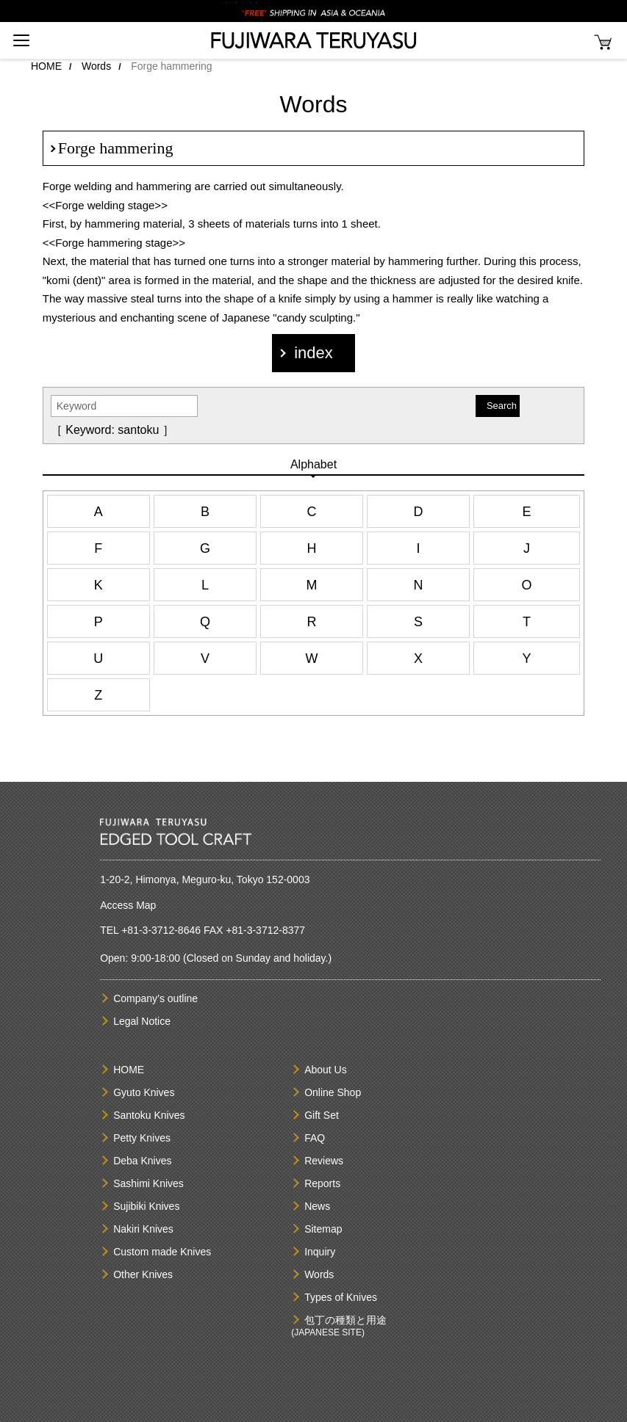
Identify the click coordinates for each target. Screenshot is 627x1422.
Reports (322, 1183)
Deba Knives (142, 1161)
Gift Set (321, 1115)
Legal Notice (142, 1021)
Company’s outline (155, 998)
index (313, 353)
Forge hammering (115, 148)
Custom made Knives (162, 1252)
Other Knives (143, 1274)
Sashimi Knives (148, 1183)
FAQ (314, 1138)
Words (96, 66)
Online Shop (332, 1092)
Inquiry (319, 1252)
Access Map (128, 905)
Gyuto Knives (143, 1092)
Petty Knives (142, 1138)
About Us (325, 1069)
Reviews (323, 1161)
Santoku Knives (148, 1115)
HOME (46, 66)
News (317, 1206)
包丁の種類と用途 (345, 1320)
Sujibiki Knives (146, 1206)
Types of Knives (340, 1297)
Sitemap (323, 1229)
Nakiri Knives (143, 1229)
